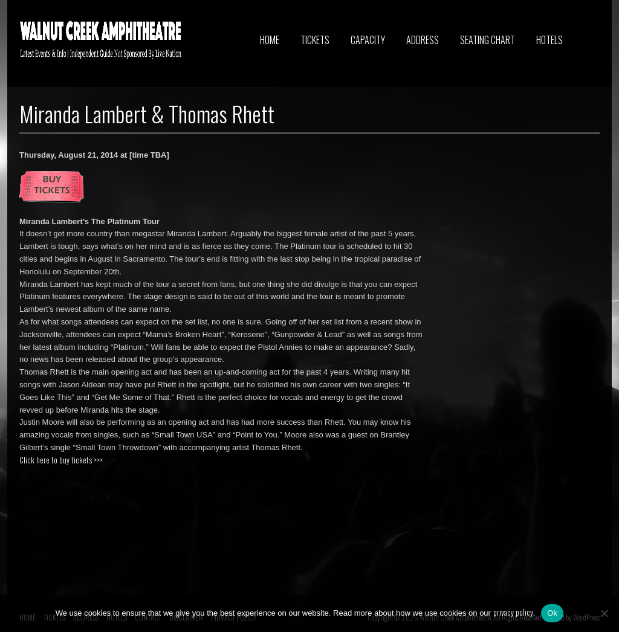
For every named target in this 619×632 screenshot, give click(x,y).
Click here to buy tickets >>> (61, 460)
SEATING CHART (487, 40)
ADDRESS (422, 40)
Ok (552, 612)
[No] (604, 613)
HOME (269, 40)
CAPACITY (368, 40)
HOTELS (549, 40)
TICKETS (314, 40)
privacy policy (513, 612)
